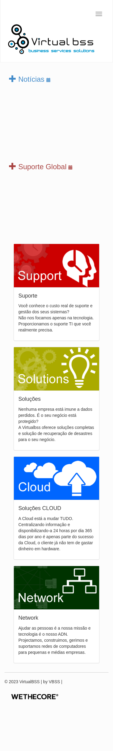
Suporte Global (41, 167)
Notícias (30, 79)
